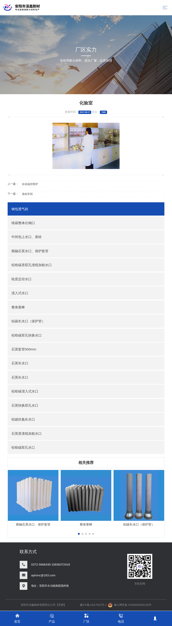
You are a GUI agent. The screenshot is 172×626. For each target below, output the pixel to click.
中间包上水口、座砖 (26, 237)
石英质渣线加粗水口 (26, 433)
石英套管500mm (23, 349)
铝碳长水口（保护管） (28, 321)
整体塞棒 (18, 307)
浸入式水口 (19, 293)
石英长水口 (19, 363)
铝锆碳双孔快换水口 (26, 335)
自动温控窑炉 (30, 184)
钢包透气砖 (19, 209)
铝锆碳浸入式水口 (24, 391)
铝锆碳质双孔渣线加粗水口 (31, 265)
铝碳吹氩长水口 (23, 419)
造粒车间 (27, 194)
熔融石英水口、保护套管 (29, 251)
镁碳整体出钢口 (23, 223)
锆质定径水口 (21, 279)
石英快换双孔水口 (24, 405)
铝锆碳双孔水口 (23, 447)
